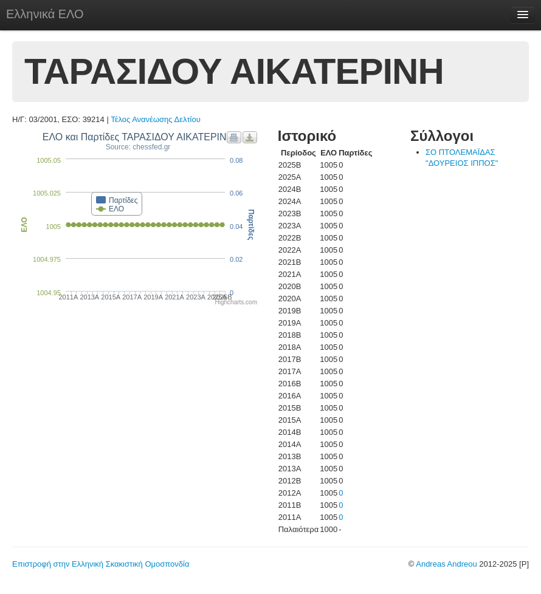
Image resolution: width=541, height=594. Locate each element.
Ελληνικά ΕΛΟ (45, 14)
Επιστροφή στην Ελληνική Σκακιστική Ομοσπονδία (100, 563)
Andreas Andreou (446, 563)
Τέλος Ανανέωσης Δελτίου (156, 119)
